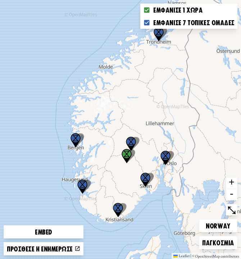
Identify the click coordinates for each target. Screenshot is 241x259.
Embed (43, 231)
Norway (218, 225)
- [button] (232, 194)
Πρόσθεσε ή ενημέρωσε (43, 248)
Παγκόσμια (218, 241)
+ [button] (232, 183)
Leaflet (181, 255)
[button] (159, 34)
